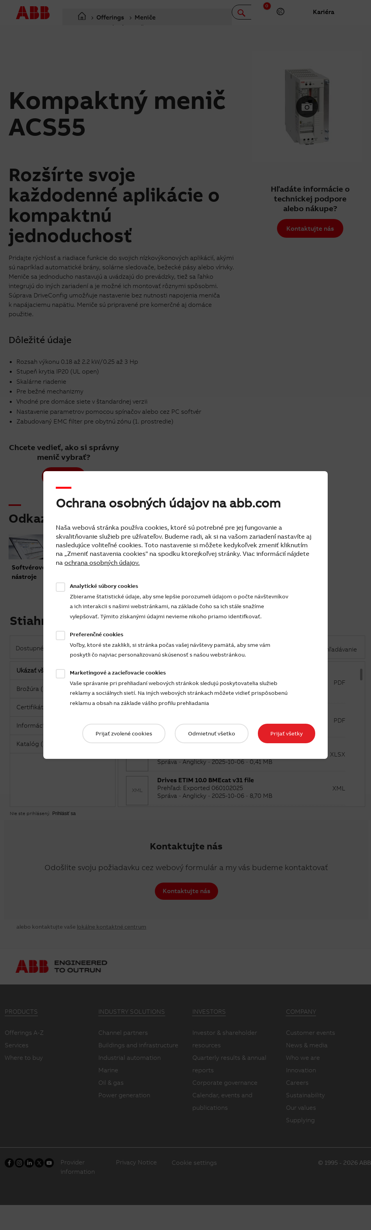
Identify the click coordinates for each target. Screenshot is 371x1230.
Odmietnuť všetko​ (211, 733)
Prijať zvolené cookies (124, 733)
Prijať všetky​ (286, 733)
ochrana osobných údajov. (102, 562)
